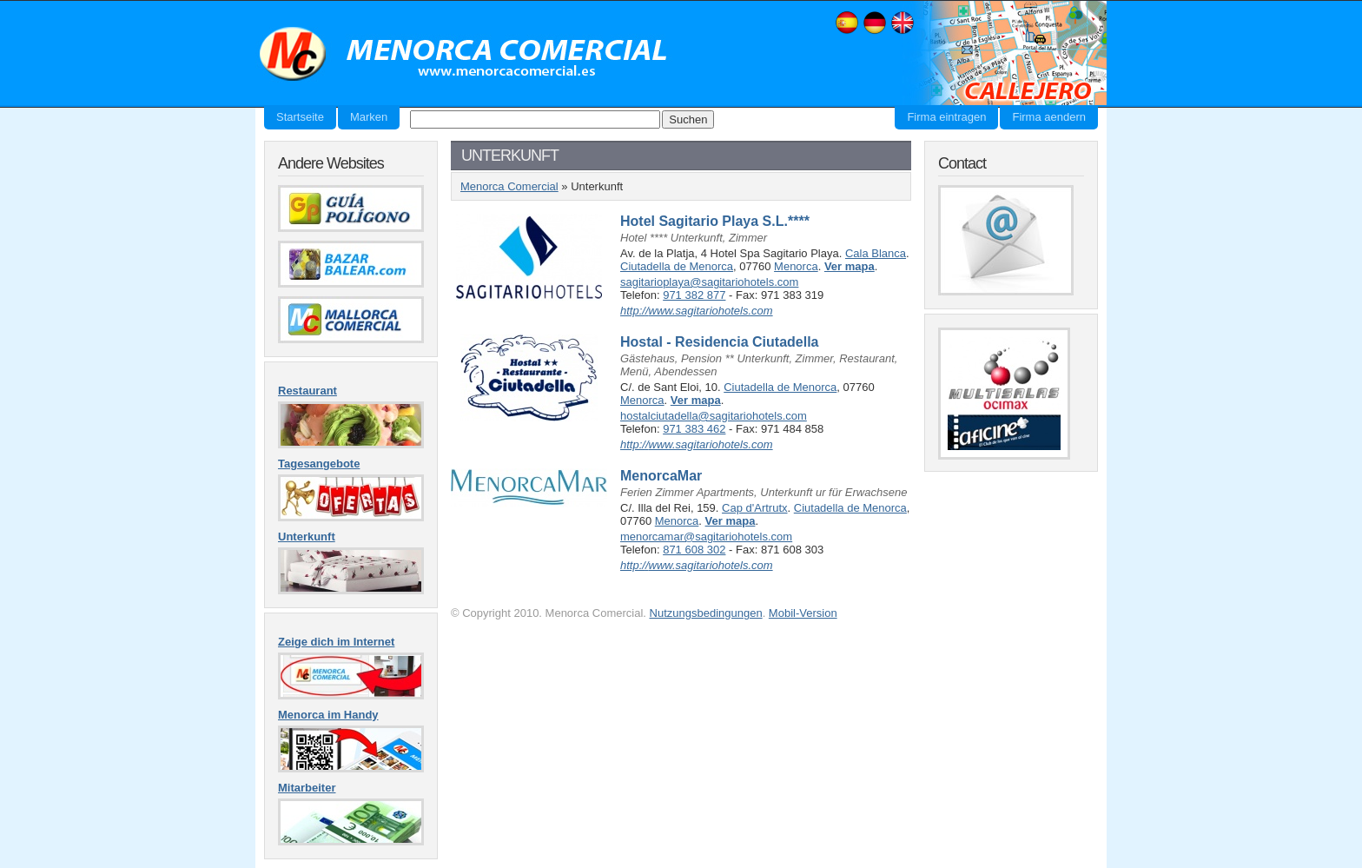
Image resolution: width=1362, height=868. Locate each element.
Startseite (300, 116)
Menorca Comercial (463, 55)
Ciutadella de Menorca (676, 266)
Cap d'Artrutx (754, 507)
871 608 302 (694, 549)
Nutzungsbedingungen (706, 613)
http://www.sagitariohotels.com (696, 310)
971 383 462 (694, 428)
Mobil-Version (803, 613)
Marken (368, 116)
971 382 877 (694, 294)
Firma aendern (1049, 116)
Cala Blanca (875, 253)
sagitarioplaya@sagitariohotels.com (709, 281)
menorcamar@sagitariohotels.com (706, 536)
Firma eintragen (946, 116)
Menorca (796, 266)
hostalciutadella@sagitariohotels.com (713, 415)
